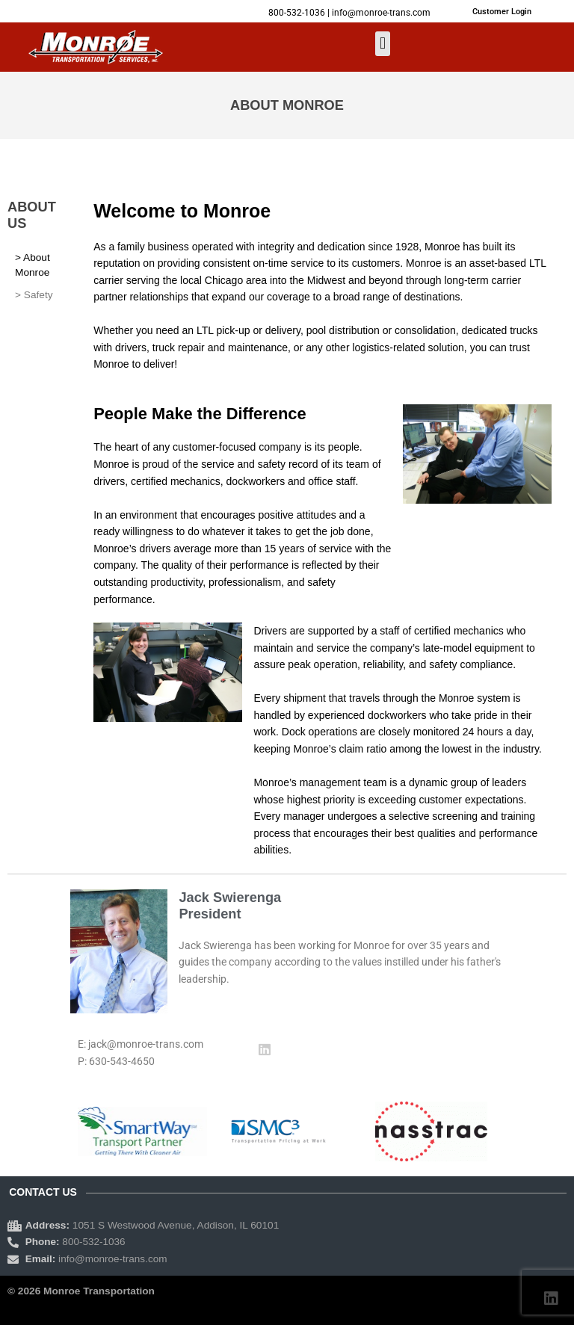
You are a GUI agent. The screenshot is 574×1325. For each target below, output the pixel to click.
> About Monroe (32, 265)
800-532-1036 (296, 12)
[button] (382, 43)
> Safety (34, 294)
